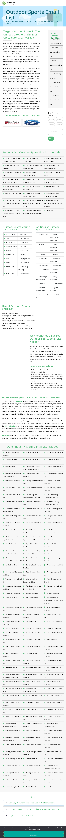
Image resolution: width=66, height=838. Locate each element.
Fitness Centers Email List (34, 628)
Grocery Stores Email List (13, 502)
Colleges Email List (52, 593)
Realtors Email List (11, 667)
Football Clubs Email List (13, 193)
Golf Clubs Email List (52, 186)
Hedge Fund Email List (12, 593)
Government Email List (12, 766)
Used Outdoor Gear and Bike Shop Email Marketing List (11, 203)
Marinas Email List (11, 530)
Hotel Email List (51, 639)
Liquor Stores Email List (33, 523)
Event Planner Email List (54, 632)
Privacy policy (33, 835)
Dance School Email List (13, 745)
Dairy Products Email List (34, 702)
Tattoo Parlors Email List (54, 565)
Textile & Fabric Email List (34, 695)
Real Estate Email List (33, 766)
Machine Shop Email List (54, 523)
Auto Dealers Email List (33, 452)
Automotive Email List (12, 780)
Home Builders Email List (34, 509)
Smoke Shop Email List (12, 565)
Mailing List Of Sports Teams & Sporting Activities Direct (11, 214)
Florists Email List (31, 759)
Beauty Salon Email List (12, 628)
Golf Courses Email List (12, 731)
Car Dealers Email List (53, 628)
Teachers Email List (11, 597)
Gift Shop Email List (32, 653)
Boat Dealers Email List (33, 459)
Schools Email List (32, 593)
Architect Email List (32, 787)
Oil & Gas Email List (32, 709)
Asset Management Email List (56, 65)
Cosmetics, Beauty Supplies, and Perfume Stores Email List (53, 600)
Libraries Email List (32, 597)
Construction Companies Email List (55, 87)
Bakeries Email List (11, 459)
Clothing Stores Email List (54, 467)
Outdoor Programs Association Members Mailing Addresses (53, 203)
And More (49, 211)
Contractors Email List (12, 481)
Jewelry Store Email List (54, 621)
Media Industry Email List (13, 759)
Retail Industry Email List (13, 787)
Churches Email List (11, 467)
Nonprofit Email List (32, 621)
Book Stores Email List (33, 745)
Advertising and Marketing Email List (56, 52)
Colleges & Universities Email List (55, 100)
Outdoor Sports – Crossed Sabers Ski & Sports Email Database (33, 203)
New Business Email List (13, 544)
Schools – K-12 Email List (13, 717)
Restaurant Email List (33, 639)
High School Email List (33, 646)
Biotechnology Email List (13, 695)
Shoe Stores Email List (33, 731)
